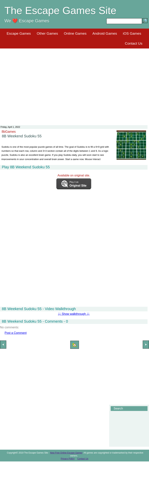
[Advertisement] (73, 84)
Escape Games (19, 33)
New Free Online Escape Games (66, 452)
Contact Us (133, 43)
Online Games (75, 33)
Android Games (104, 33)
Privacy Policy (67, 458)
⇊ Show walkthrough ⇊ (74, 313)
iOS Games (132, 33)
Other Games (47, 33)
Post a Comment (16, 332)
